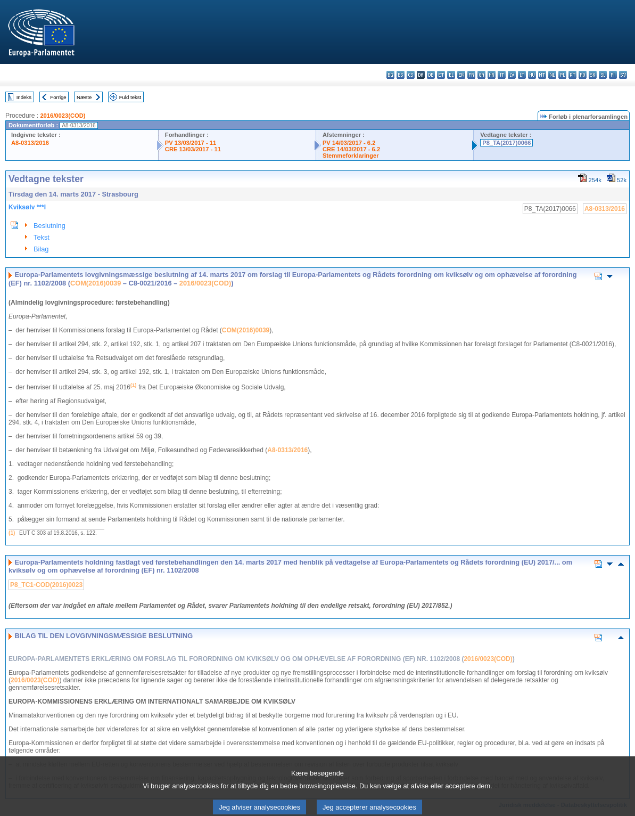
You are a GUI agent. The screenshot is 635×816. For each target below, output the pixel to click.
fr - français (471, 75)
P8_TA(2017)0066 (506, 143)
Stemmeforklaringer (351, 155)
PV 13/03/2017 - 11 (190, 143)
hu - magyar (532, 75)
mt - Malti (542, 75)
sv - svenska (623, 75)
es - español (401, 75)
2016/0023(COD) (62, 115)
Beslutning (49, 226)
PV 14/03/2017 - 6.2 (349, 143)
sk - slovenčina (593, 75)
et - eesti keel (441, 75)
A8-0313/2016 (30, 143)
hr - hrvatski (492, 75)
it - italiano (502, 75)
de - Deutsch (431, 75)
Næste (84, 97)
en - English (461, 75)
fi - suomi (613, 75)
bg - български (390, 75)
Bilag (41, 249)
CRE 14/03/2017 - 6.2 (351, 149)
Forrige (58, 97)
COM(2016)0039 (95, 283)
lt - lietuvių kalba (522, 75)
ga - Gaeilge (481, 75)
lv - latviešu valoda (512, 75)
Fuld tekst (130, 97)
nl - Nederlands (552, 75)
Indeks (24, 97)
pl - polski (562, 75)
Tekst (42, 237)
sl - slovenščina (603, 75)
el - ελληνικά (451, 75)
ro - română (583, 75)
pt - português (572, 75)
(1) (12, 533)
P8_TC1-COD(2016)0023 (46, 585)
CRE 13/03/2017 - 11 (193, 149)
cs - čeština (411, 75)
